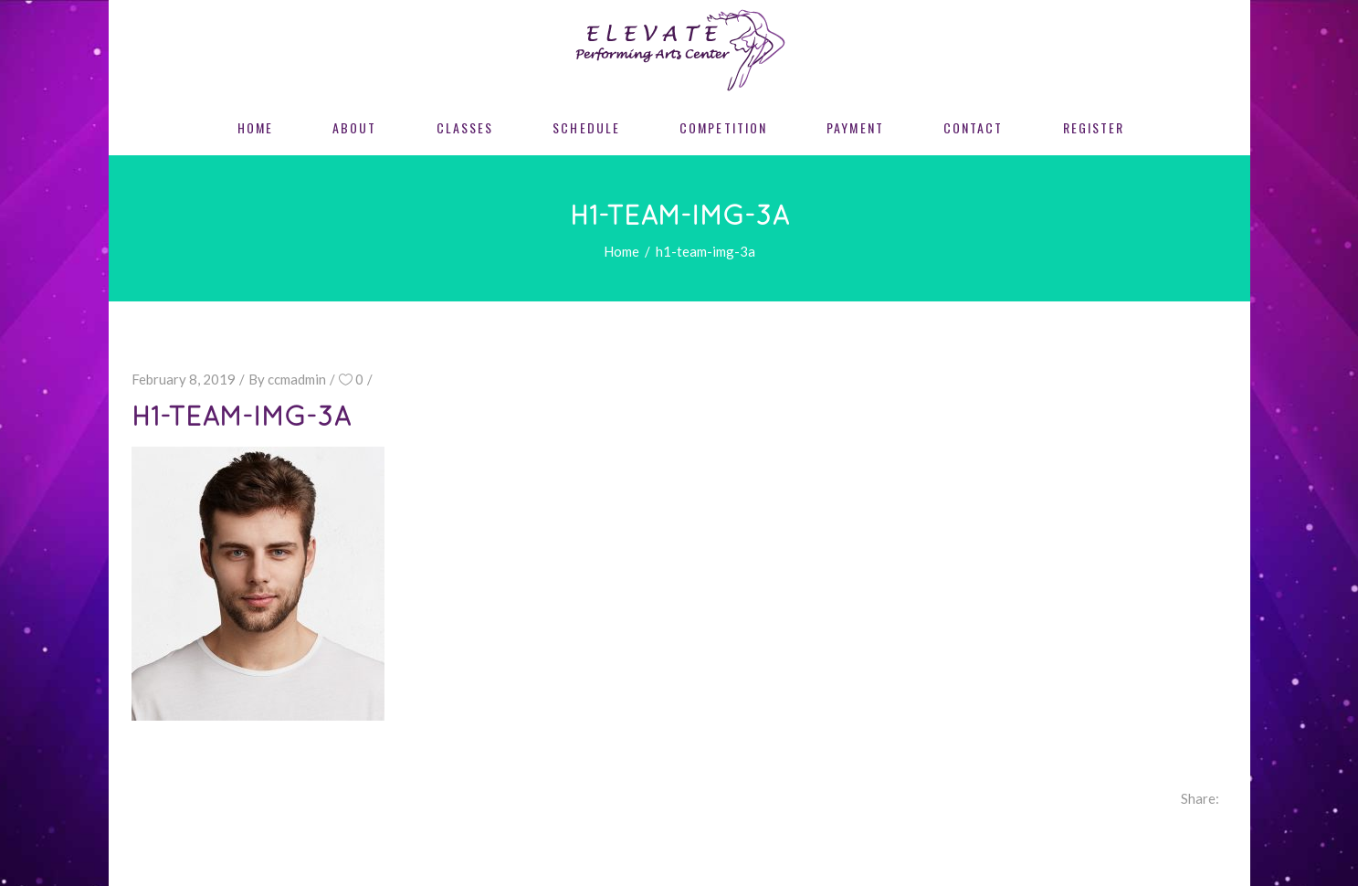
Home (621, 251)
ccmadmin (297, 379)
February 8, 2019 (184, 379)
